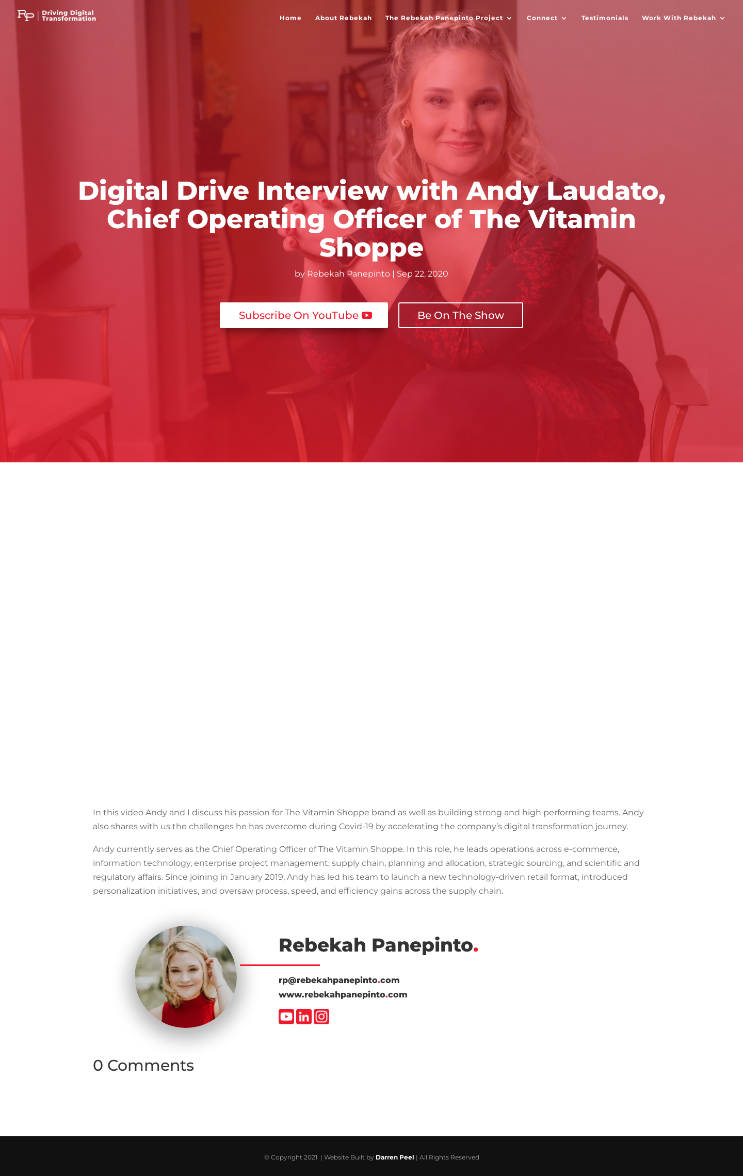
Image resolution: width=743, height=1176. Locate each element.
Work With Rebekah (679, 18)
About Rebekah (343, 18)
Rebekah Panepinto (348, 274)
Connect (542, 18)
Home (291, 18)
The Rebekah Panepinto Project (444, 18)
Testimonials (605, 18)
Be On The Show (460, 312)
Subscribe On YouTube (299, 312)
